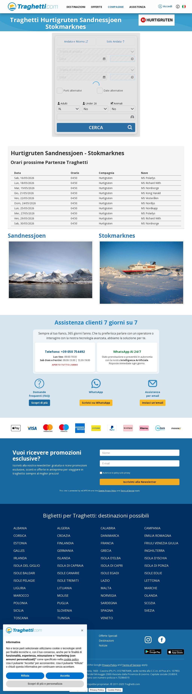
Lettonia (152, 580)
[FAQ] (39, 385)
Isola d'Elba (111, 558)
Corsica (20, 535)
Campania (152, 528)
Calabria (108, 528)
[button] (137, 7)
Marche (150, 588)
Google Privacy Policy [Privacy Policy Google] (107, 490)
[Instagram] (150, 639)
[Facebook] (161, 639)
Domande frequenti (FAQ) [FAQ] (39, 394)
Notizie (103, 645)
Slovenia (64, 610)
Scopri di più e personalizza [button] (45, 683)
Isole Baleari (24, 573)
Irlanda (20, 558)
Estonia (20, 543)
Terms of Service (127, 490)
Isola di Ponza (156, 565)
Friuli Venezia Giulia (161, 543)
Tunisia (63, 618)
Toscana (21, 618)
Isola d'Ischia (155, 558)
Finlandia (65, 543)
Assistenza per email (152, 394)
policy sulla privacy (122, 472)
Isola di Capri (112, 565)
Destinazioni (106, 640)
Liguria (20, 588)
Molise (62, 595)
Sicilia (19, 610)
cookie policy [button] (71, 659)
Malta (106, 588)
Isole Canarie (68, 573)
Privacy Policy (109, 665)
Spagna (107, 610)
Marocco (21, 595)
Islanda (63, 558)
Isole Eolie (153, 573)
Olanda (150, 595)
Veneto (107, 618)
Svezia (149, 610)
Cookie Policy (114, 690)
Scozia (149, 603)
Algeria (63, 528)
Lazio (105, 580)
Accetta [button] (65, 675)
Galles (19, 550)
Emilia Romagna (157, 535)
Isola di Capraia (70, 565)
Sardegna (109, 603)
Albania (20, 528)
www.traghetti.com (33, 6)
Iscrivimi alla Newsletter (139, 482)
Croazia (63, 535)
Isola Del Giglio (27, 565)
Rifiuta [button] (25, 675)
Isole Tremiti (68, 580)
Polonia (20, 603)
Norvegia (108, 595)
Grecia (106, 550)
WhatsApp (96, 392)
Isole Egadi (110, 573)
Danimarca (110, 535)
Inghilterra (154, 550)
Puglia (62, 603)
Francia (107, 543)
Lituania (64, 588)
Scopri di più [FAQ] (39, 402)
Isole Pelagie (24, 580)
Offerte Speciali (108, 635)
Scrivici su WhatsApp (96, 402)
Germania (65, 550)
